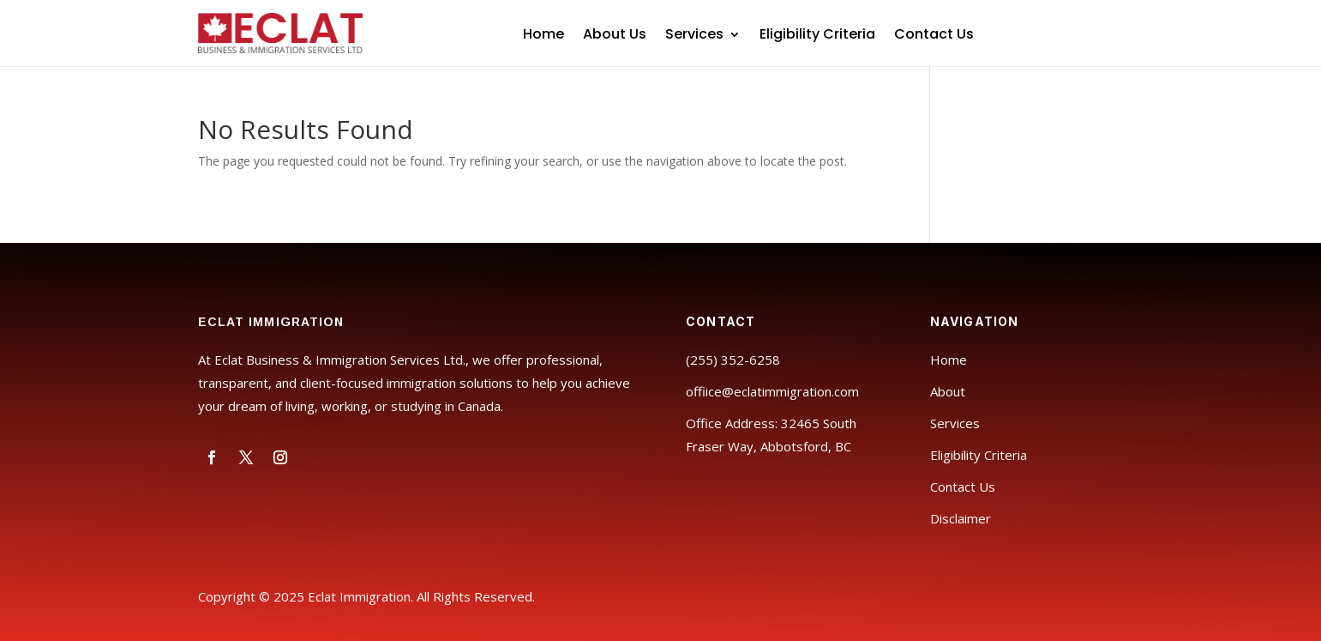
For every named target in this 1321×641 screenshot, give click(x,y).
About (947, 391)
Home (543, 36)
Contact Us (934, 36)
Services (694, 36)
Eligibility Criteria (817, 36)
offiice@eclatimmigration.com (772, 391)
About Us (614, 36)
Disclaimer (960, 518)
